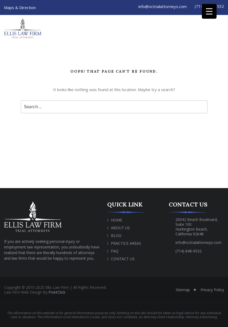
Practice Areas (126, 243)
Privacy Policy (212, 289)
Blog (116, 235)
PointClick (57, 292)
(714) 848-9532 (188, 251)
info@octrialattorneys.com (162, 6)
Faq (114, 251)
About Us (120, 227)
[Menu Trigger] (209, 11)
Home (116, 220)
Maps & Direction (20, 7)
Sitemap (183, 289)
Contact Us (123, 258)
